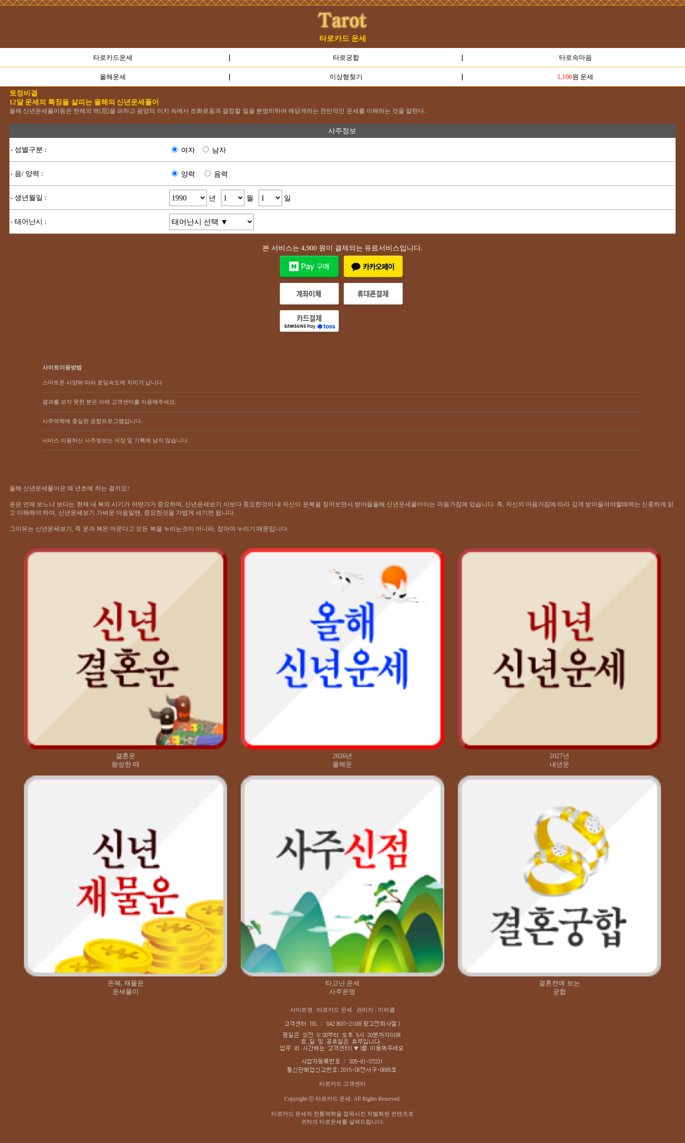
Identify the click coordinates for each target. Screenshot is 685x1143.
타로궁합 (346, 57)
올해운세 (113, 76)
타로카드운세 (113, 57)
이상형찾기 (346, 76)
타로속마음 (575, 57)
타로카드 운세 (342, 38)
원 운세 (575, 76)
